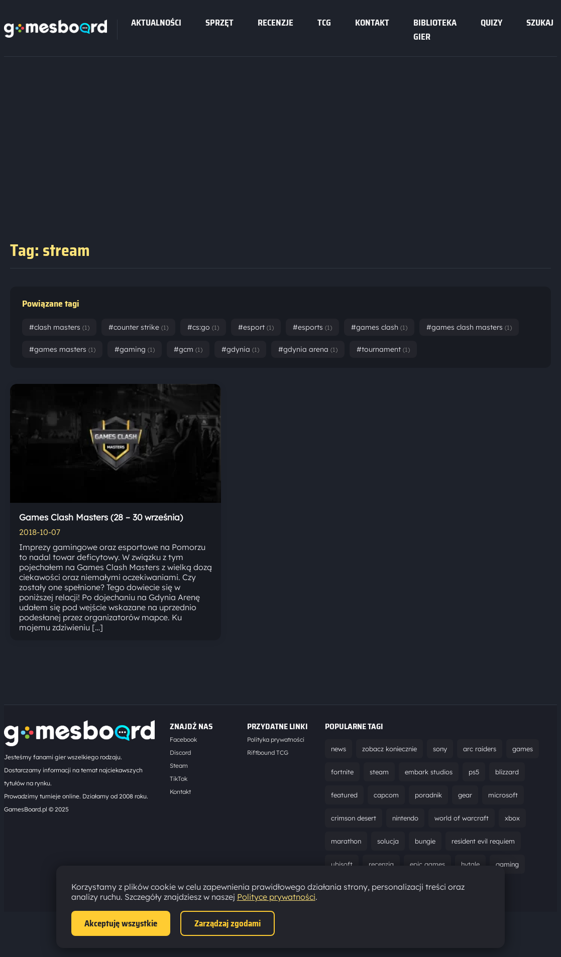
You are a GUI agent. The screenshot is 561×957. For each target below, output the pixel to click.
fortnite (342, 772)
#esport (256, 327)
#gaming (135, 349)
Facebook (183, 739)
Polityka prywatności (275, 739)
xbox (512, 818)
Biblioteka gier (435, 30)
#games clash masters (469, 327)
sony (440, 749)
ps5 (474, 772)
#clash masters (59, 327)
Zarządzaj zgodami (227, 923)
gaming (507, 864)
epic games (427, 864)
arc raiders (479, 749)
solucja (388, 841)
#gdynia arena (308, 349)
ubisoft (342, 864)
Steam (179, 765)
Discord (180, 752)
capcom (386, 795)
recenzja (381, 864)
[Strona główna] (55, 35)
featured (344, 795)
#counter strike (138, 327)
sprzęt (219, 23)
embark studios (429, 772)
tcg (324, 23)
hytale (470, 864)
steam (379, 772)
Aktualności (156, 23)
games (522, 749)
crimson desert (353, 818)
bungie (425, 841)
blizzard (507, 772)
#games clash (379, 327)
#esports (312, 327)
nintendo (405, 818)
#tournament (383, 349)
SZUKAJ (539, 23)
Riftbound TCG (267, 752)
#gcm (188, 349)
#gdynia (240, 349)
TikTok (178, 778)
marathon (346, 841)
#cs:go (203, 327)
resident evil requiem (483, 841)
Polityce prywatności (276, 897)
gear (465, 795)
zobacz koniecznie (389, 749)
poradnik (428, 795)
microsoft (503, 795)
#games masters (62, 349)
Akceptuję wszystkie (120, 923)
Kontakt (372, 23)
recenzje (275, 23)
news (338, 749)
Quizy (491, 23)
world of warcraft (461, 818)
